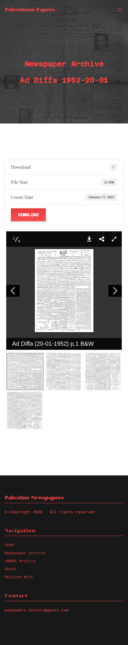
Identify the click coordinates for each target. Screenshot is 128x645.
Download (28, 214)
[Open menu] (119, 9)
